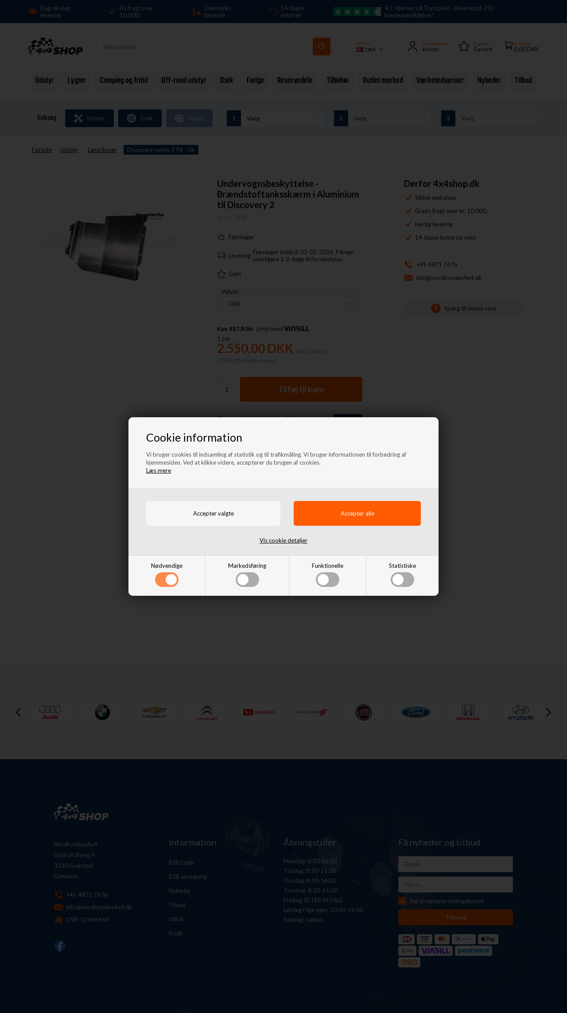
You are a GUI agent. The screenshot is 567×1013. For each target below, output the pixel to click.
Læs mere (158, 470)
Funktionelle (327, 574)
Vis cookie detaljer (283, 540)
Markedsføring (247, 574)
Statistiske (402, 574)
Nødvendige (167, 574)
